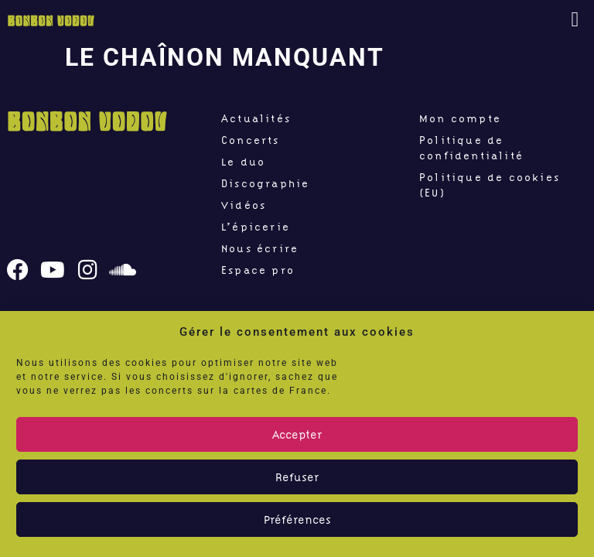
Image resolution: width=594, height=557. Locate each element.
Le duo (243, 161)
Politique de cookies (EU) (489, 185)
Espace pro (258, 270)
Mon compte (460, 118)
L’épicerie (255, 226)
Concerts (250, 140)
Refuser (297, 477)
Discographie (265, 183)
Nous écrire (260, 248)
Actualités (256, 118)
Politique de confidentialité (471, 148)
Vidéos (243, 205)
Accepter (297, 435)
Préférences (297, 520)
